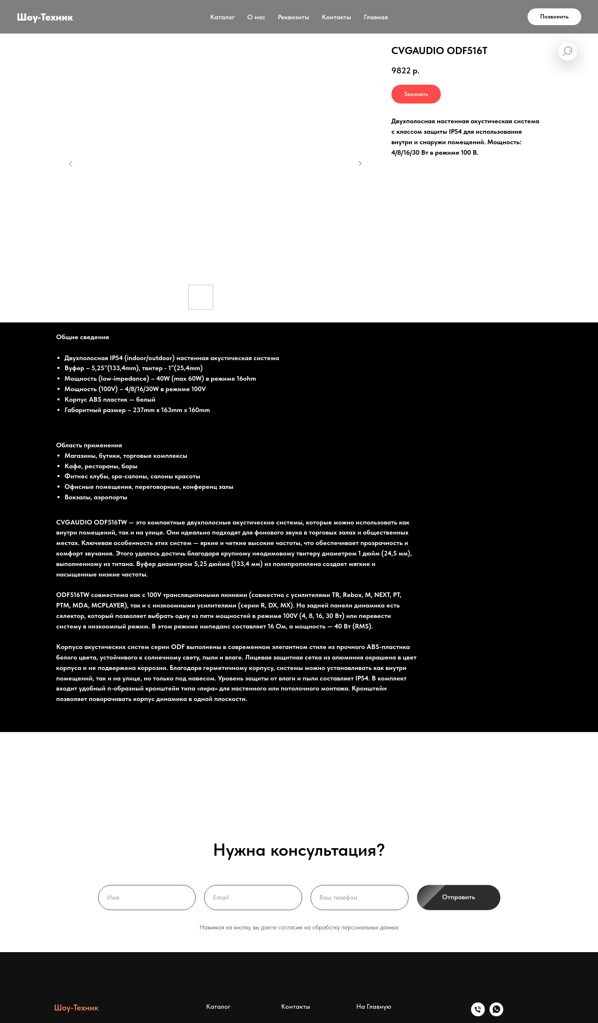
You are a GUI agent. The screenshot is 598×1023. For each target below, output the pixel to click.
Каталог (218, 1006)
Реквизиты (293, 17)
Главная (376, 17)
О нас (256, 17)
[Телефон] (478, 1014)
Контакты (336, 17)
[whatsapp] (496, 1014)
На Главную (373, 1006)
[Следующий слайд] (360, 163)
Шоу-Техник (76, 1007)
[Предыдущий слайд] (71, 163)
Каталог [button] (222, 17)
